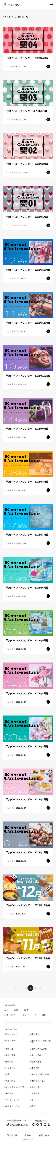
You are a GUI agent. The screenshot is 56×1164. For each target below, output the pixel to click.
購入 (33, 1106)
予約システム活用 (39, 1049)
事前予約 (35, 1068)
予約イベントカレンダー (41, 1042)
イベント (35, 1100)
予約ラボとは (11, 1135)
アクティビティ (12, 1106)
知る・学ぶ (9, 1014)
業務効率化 (10, 1055)
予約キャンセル (38, 1081)
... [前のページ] (15, 988)
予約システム (11, 1034)
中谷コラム (36, 1087)
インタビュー (11, 1068)
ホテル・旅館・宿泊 (40, 1074)
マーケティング (12, 1100)
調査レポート (11, 1049)
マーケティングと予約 (15, 1087)
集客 (8, 1074)
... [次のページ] (41, 988)
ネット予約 (36, 1055)
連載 (44, 1014)
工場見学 (35, 1093)
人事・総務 (10, 1081)
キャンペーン (11, 1041)
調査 (26, 1010)
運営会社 (28, 1135)
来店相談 (9, 1093)
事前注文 (35, 1034)
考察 (16, 1010)
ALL (6, 1010)
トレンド (25, 1014)
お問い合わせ (44, 1135)
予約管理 (9, 1062)
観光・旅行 (36, 1062)
